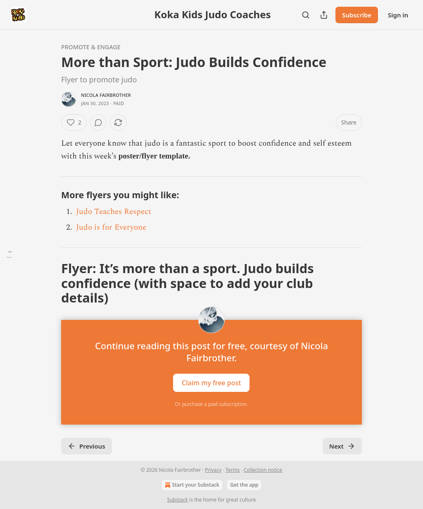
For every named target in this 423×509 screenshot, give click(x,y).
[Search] (305, 15)
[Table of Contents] (9, 255)
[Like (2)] (74, 122)
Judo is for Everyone (111, 227)
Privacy (213, 469)
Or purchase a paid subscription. (211, 404)
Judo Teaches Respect (113, 212)
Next (342, 446)
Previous (86, 446)
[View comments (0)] (98, 122)
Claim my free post (211, 382)
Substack (177, 499)
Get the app (244, 484)
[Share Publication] (324, 15)
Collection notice (263, 469)
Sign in (398, 15)
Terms (233, 469)
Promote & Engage (91, 47)
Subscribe (356, 15)
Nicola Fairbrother (106, 95)
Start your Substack (191, 485)
